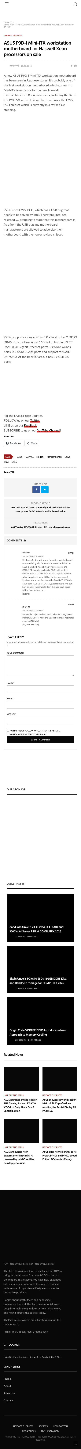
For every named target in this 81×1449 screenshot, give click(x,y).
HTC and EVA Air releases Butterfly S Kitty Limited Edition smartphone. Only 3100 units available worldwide (40, 509)
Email (10, 698)
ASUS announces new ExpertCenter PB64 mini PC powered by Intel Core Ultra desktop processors (19, 1157)
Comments (16, 540)
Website (11, 714)
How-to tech (23, 1357)
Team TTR (14, 66)
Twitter (35, 420)
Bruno (26, 552)
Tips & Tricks (56, 1357)
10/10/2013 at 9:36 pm (32, 556)
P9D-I (6, 462)
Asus (19, 457)
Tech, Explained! (43, 1357)
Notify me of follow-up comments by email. (35, 730)
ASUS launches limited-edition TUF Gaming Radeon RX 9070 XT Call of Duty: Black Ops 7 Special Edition (20, 1105)
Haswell (29, 457)
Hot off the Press (13, 36)
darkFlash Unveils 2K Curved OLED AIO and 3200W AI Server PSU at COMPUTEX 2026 (36, 929)
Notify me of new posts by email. (28, 734)
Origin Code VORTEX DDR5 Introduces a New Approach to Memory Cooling (37, 1032)
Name (10, 683)
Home (6, 22)
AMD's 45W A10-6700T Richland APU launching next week (40, 527)
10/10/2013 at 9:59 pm (32, 611)
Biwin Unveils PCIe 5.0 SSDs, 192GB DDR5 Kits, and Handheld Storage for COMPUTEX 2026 (38, 980)
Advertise (9, 1393)
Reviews (33, 1357)
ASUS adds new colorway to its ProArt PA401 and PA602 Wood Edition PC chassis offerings (59, 1155)
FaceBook (30, 425)
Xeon (14, 462)
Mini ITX (40, 457)
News (67, 457)
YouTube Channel (48, 430)
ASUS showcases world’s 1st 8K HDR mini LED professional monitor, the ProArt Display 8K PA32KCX (59, 1105)
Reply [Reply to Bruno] (71, 553)
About (7, 1385)
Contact (8, 1400)
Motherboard (54, 457)
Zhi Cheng (20, 1040)
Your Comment (15, 653)
